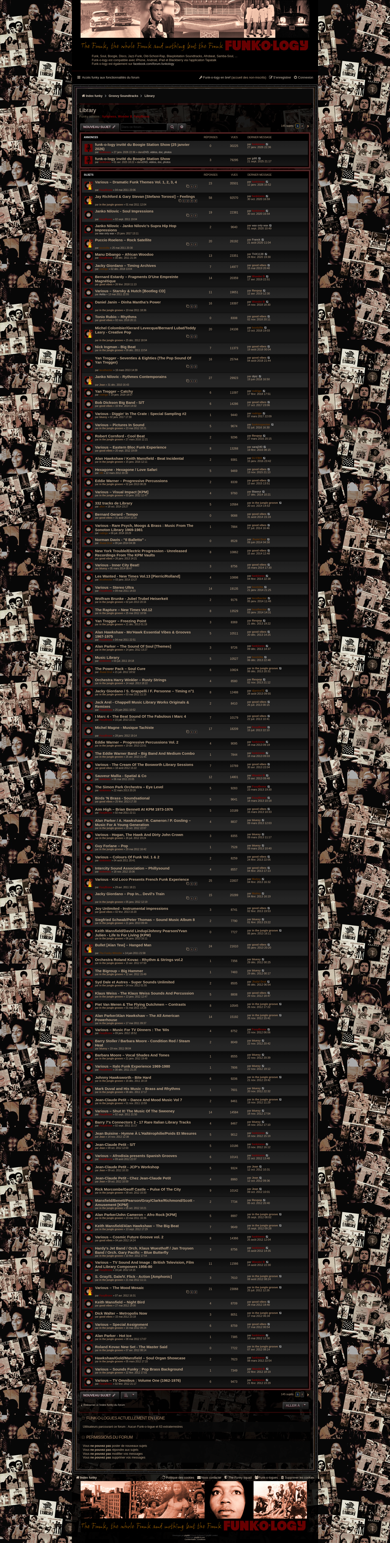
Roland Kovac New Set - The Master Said (131, 1347)
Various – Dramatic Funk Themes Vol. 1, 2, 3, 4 (136, 182)
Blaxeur (256, 491)
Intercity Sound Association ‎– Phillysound (132, 868)
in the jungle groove (111, 204)
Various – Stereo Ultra (114, 587)
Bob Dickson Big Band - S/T (119, 402)
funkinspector (261, 424)
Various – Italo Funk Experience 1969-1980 (132, 1066)
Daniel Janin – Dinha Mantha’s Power (128, 302)
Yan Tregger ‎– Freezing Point (120, 621)
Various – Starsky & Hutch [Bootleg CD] (130, 291)
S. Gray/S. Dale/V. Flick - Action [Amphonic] (133, 1276)
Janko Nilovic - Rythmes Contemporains (131, 377)
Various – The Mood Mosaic (119, 1288)
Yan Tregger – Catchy (114, 391)
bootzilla (104, 248)
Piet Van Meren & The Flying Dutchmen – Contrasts (140, 1004)
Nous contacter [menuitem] (209, 1477)
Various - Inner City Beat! (117, 565)
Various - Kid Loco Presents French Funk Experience (142, 879)
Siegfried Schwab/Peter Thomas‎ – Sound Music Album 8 (145, 919)
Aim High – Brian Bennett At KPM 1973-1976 (134, 809)
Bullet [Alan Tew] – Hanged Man (123, 945)
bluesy (103, 417)
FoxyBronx (141, 116)
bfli (101, 473)
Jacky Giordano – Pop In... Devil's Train (130, 894)
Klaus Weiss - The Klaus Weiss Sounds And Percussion (144, 993)
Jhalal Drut (105, 543)
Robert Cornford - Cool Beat (120, 436)
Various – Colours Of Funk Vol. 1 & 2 (127, 857)
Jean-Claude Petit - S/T (115, 1144)
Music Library (107, 657)
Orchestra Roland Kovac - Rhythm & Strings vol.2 (139, 960)
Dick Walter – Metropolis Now (121, 1313)
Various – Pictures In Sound (119, 425)
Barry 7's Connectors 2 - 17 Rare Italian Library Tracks (143, 1122)
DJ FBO (257, 458)
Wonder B (125, 116)
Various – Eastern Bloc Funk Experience (130, 447)
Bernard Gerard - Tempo (116, 514)
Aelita (102, 294)
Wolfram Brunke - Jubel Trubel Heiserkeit (131, 598)
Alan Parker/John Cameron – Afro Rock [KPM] (136, 1214)
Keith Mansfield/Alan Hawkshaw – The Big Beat (137, 1226)
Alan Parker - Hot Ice (113, 1336)
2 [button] (302, 126)
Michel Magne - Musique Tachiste (124, 727)
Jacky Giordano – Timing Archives (125, 265)
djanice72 (258, 690)
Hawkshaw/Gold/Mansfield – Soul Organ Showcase (140, 1358)
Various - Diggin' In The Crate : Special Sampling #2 (140, 414)
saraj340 (257, 446)
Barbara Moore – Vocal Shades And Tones (132, 1055)
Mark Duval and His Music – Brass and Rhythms (137, 1088)
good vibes (259, 265)
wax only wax (106, 233)
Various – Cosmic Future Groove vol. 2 (129, 1237)
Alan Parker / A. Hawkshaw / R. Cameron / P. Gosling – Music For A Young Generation (143, 822)
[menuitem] (303, 77)
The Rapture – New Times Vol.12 (123, 610)
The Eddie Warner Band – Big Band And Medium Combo (145, 753)
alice (102, 506)
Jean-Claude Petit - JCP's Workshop (127, 1167)
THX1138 (257, 253)
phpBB (187, 1535)
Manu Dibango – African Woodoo (124, 254)
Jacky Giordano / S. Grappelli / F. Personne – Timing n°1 (144, 691)
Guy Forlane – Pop (111, 846)
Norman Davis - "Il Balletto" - (120, 540)
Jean (102, 384)
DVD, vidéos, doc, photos (158, 152)
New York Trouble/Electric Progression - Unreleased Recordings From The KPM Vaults (141, 553)
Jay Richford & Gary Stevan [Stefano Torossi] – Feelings (145, 196)
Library (87, 110)
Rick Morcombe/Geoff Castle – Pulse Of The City (138, 1189)
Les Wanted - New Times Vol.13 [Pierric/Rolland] (137, 576)
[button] (307, 126)
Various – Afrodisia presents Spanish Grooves (136, 1156)
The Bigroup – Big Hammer (119, 971)
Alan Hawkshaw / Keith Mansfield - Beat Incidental (139, 458)
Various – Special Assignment (121, 1324)
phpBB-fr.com (199, 1537)
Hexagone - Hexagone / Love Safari (126, 469)
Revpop (257, 290)
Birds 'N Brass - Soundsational (122, 798)
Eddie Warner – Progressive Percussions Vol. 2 (136, 742)
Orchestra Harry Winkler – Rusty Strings (130, 680)
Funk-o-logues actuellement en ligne (125, 1418)
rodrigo (103, 269)
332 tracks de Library (113, 503)
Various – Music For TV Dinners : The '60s (132, 1030)
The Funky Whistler (110, 953)
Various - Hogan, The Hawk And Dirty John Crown (139, 835)
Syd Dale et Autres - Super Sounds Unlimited (135, 982)
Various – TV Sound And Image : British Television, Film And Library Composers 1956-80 (144, 1264)
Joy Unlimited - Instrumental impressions (131, 908)
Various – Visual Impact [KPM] (121, 492)
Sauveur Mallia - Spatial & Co (120, 776)
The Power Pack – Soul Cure (120, 669)
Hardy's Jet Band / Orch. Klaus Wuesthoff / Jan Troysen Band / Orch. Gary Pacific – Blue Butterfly (144, 1250)
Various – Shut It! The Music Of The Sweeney (135, 1111)
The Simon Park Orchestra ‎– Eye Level (129, 787)
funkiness (109, 116)
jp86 (254, 158)
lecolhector (105, 370)
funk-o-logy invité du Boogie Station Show (132, 159)
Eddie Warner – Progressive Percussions (131, 481)
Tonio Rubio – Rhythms (116, 317)
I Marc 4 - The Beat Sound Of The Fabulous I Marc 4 (140, 716)
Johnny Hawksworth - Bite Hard (123, 1077)
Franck (256, 239)
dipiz (255, 376)
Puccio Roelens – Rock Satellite (123, 240)
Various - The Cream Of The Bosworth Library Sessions (144, 764)
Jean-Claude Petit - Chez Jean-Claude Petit (133, 1178)
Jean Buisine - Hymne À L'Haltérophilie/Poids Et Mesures (145, 1133)
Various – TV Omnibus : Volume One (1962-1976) (138, 1380)
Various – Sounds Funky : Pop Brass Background (139, 1369)
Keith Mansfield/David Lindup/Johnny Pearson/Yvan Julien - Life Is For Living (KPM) (141, 933)
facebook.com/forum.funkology (153, 64)
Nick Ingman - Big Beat (115, 347)
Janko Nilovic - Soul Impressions (124, 211)
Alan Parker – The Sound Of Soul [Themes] (133, 646)
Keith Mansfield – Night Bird (120, 1302)
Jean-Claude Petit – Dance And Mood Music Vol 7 (138, 1100)
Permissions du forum (109, 1437)
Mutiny (256, 878)
